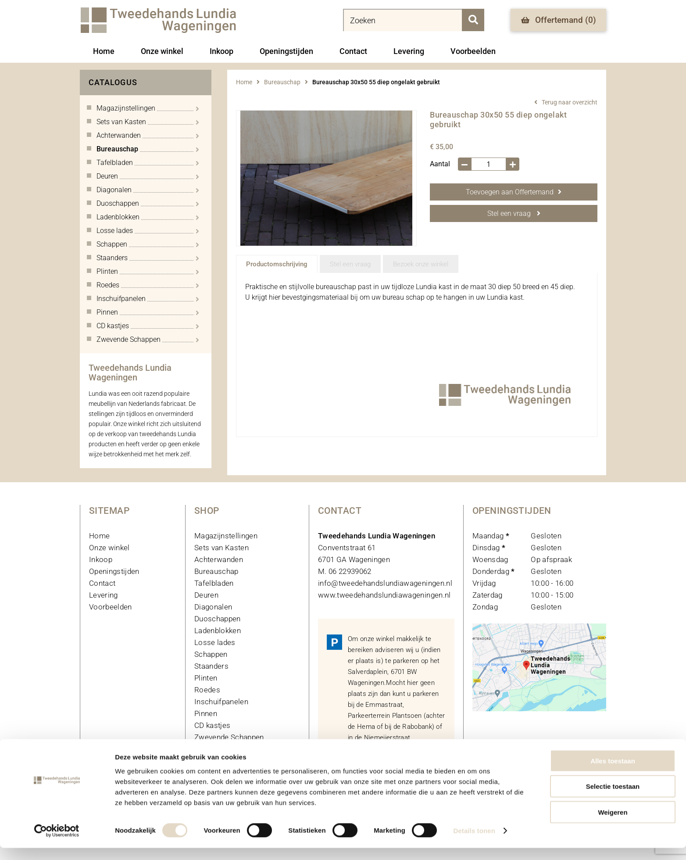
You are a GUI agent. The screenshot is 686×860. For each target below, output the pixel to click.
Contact (353, 51)
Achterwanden (218, 559)
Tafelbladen (214, 583)
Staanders (211, 666)
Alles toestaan (612, 772)
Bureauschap (282, 82)
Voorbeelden (473, 51)
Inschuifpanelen (221, 701)
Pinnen (205, 713)
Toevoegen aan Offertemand (513, 192)
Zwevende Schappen (229, 737)
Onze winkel (162, 51)
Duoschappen (217, 618)
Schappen (211, 654)
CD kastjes (212, 725)
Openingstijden (286, 51)
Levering (408, 51)
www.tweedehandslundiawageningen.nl (384, 595)
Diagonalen (213, 606)
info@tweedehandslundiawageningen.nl (385, 583)
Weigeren (612, 824)
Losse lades (215, 642)
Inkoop (221, 51)
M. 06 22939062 (345, 571)
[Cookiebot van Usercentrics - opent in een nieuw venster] (56, 842)
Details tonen (474, 842)
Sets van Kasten (221, 547)
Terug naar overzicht (569, 102)
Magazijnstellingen (225, 535)
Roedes (207, 689)
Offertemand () (558, 20)
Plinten (205, 678)
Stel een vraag (513, 213)
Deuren (206, 595)
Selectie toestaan (613, 798)
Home (103, 51)
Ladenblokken (217, 630)
